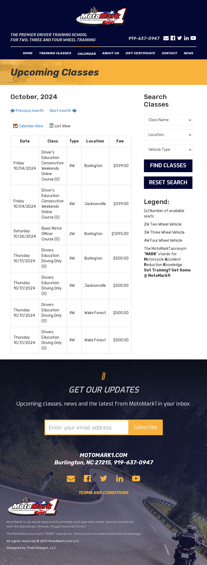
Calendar (87, 54)
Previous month (30, 110)
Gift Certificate (140, 53)
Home (28, 53)
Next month (60, 110)
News (188, 53)
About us (110, 53)
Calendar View (31, 126)
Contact (169, 53)
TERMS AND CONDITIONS (104, 492)
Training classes (55, 53)
